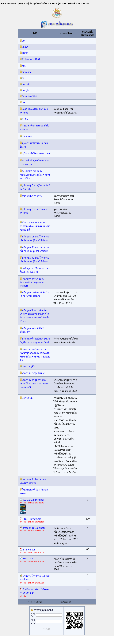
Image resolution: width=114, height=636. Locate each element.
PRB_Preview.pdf (30, 519)
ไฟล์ (35, 33)
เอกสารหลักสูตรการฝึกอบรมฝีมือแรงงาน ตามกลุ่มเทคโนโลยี (34, 384)
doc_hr (24, 90)
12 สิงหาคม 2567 (30, 59)
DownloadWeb (28, 96)
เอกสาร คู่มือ (27, 366)
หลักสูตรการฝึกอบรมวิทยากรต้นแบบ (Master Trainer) (32, 282)
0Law (24, 47)
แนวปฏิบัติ (26, 398)
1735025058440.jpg (32, 500)
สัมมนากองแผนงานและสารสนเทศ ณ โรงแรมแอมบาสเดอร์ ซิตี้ (35, 226)
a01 (23, 66)
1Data (24, 53)
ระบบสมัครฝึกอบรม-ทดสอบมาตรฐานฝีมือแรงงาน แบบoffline (35, 175)
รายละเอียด (66, 33)
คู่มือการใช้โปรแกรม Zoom (35, 153)
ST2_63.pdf (27, 549)
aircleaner (26, 72)
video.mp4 (27, 558)
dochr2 (24, 84)
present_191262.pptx (32, 528)
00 (22, 41)
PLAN (24, 119)
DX (22, 102)
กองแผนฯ (26, 136)
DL (22, 78)
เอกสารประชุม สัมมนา (33, 373)
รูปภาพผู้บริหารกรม (31, 196)
